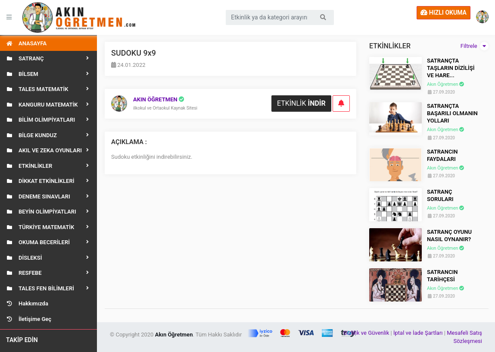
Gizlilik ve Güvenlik (367, 333)
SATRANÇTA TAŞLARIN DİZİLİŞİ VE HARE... (450, 68)
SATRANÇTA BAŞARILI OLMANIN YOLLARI (452, 113)
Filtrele (475, 46)
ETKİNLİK (301, 103)
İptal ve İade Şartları (418, 333)
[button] (483, 17)
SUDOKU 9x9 (133, 52)
